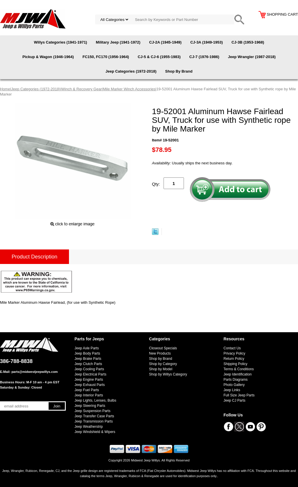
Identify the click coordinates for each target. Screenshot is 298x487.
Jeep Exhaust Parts (89, 385)
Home (5, 89)
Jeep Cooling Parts (89, 369)
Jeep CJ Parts (234, 400)
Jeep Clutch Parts (88, 364)
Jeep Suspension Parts (92, 411)
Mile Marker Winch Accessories (129, 89)
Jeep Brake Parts (87, 359)
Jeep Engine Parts (88, 380)
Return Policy (234, 359)
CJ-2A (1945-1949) (165, 42)
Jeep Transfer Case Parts (94, 416)
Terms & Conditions (239, 369)
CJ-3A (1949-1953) (206, 42)
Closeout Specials (163, 348)
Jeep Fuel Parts (86, 390)
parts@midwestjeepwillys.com (34, 371)
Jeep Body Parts (87, 353)
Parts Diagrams (236, 380)
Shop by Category (163, 364)
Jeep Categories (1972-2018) (131, 71)
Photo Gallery (234, 385)
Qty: (156, 183)
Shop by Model (160, 369)
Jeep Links (232, 390)
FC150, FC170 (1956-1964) (105, 57)
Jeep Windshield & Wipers (94, 432)
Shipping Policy (235, 364)
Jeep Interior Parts (88, 395)
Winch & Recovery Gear (81, 89)
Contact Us (232, 348)
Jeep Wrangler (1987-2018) (252, 57)
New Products (160, 353)
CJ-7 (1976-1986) (204, 57)
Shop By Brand (178, 71)
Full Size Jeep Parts (239, 395)
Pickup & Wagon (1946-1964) (48, 57)
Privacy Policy (234, 353)
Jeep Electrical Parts (90, 374)
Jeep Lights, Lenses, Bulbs (95, 400)
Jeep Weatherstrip (88, 427)
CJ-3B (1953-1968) (247, 42)
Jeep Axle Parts (86, 348)
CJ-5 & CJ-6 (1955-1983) (159, 57)
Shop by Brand (160, 359)
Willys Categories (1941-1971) (60, 42)
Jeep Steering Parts (89, 406)
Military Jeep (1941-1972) (118, 42)
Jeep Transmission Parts (93, 421)
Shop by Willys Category (168, 374)
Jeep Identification (238, 374)
